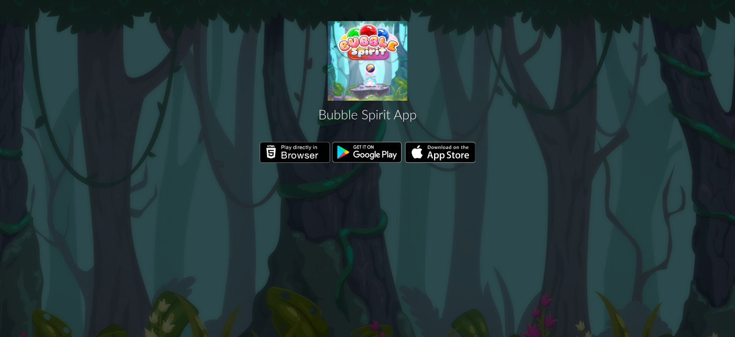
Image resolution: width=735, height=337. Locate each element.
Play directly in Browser (295, 152)
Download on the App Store (440, 152)
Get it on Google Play (367, 152)
